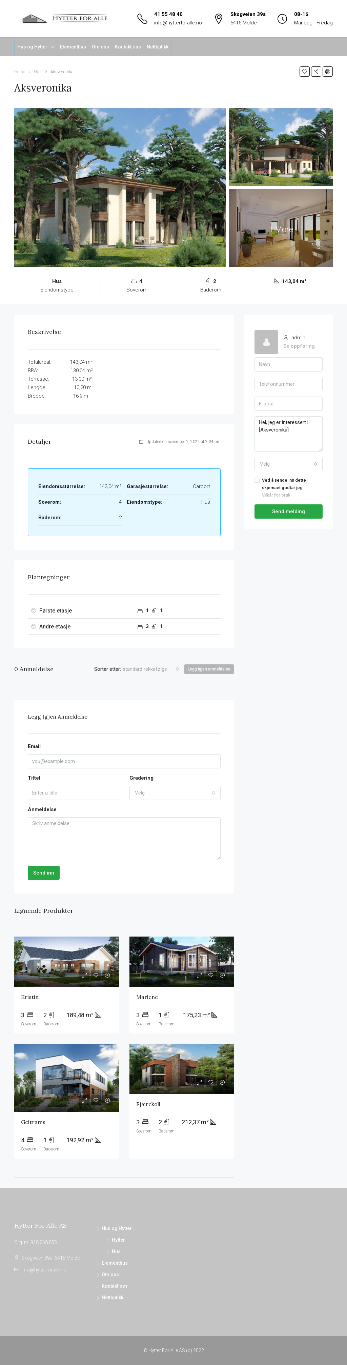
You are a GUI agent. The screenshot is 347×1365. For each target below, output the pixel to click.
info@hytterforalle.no (178, 23)
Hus (116, 1251)
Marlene (147, 996)
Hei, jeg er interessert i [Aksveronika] (288, 433)
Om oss (100, 46)
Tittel (34, 778)
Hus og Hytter (32, 46)
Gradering (141, 778)
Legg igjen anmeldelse (209, 669)
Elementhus (73, 46)
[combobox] (151, 669)
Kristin (30, 996)
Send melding (288, 511)
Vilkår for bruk (276, 495)
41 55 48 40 (168, 14)
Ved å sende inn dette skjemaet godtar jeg (288, 488)
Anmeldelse (42, 809)
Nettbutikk (157, 46)
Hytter (118, 1240)
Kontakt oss (128, 46)
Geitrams (33, 1122)
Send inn (43, 873)
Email (34, 746)
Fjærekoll (148, 1104)
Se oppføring (299, 346)
